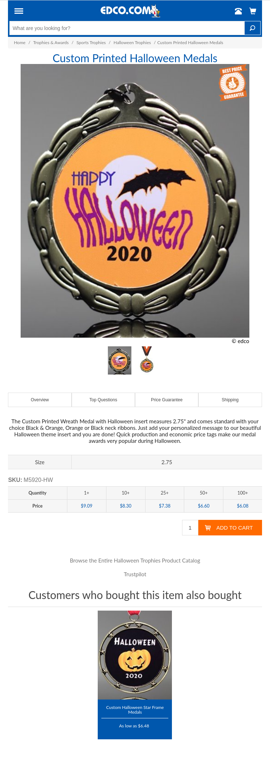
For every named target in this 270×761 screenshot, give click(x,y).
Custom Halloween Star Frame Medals (135, 709)
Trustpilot (135, 574)
